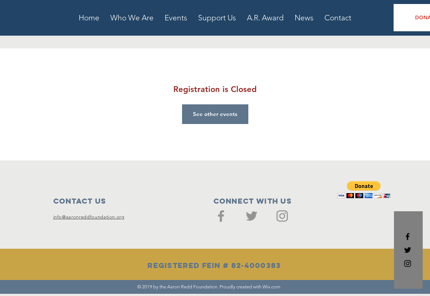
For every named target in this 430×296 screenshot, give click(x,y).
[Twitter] (251, 216)
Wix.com (271, 286)
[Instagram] (282, 216)
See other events (215, 114)
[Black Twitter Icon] (407, 250)
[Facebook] (221, 216)
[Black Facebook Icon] (407, 236)
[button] (364, 189)
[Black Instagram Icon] (407, 263)
